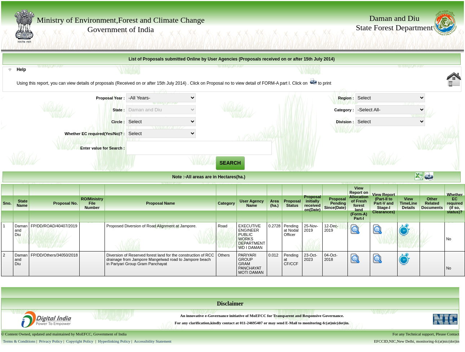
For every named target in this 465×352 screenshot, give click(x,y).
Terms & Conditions (19, 341)
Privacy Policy (51, 341)
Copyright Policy (80, 341)
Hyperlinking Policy (114, 341)
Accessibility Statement (152, 341)
